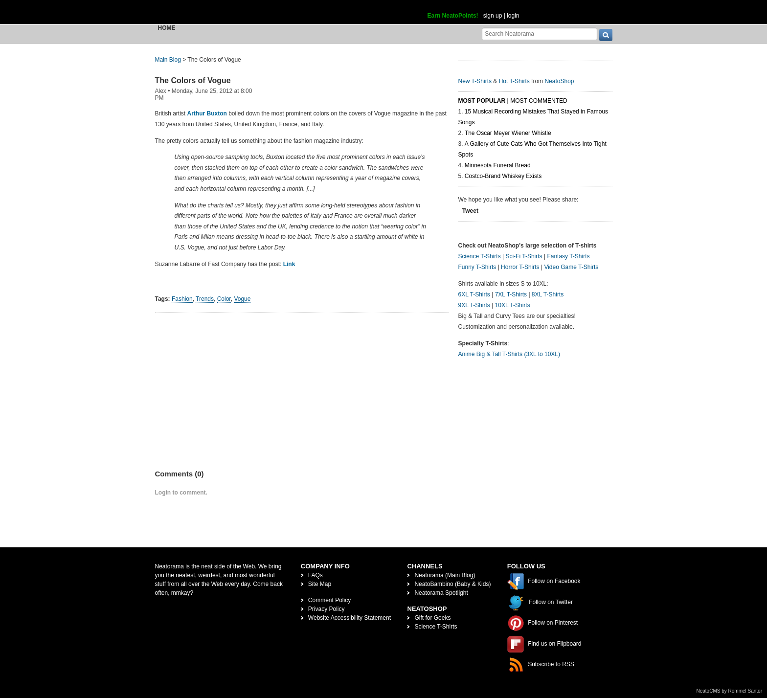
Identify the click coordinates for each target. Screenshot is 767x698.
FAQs (315, 575)
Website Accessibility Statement (349, 617)
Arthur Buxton (207, 113)
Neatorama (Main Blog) (444, 575)
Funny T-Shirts (477, 267)
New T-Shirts (475, 81)
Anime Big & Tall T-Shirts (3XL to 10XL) (509, 354)
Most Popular (482, 100)
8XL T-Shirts (548, 294)
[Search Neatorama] (539, 33)
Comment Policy (329, 600)
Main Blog (168, 59)
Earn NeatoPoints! (453, 15)
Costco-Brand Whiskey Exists (503, 176)
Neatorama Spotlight (441, 592)
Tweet (470, 210)
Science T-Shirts (479, 256)
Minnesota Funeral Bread (498, 165)
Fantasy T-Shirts (568, 256)
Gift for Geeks (432, 617)
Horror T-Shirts (520, 267)
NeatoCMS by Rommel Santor (730, 691)
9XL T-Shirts (474, 305)
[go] (605, 35)
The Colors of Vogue (193, 80)
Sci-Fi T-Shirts (523, 256)
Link (289, 264)
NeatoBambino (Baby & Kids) (452, 584)
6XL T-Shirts (474, 294)
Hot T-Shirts (514, 81)
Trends (205, 298)
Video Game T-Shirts (571, 267)
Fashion (182, 298)
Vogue (242, 298)
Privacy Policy (326, 609)
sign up (492, 15)
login (513, 15)
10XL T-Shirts (512, 305)
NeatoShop (559, 81)
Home (167, 27)
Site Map (319, 584)
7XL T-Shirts (511, 294)
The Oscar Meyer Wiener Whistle (508, 133)
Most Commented (538, 100)
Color (224, 298)
